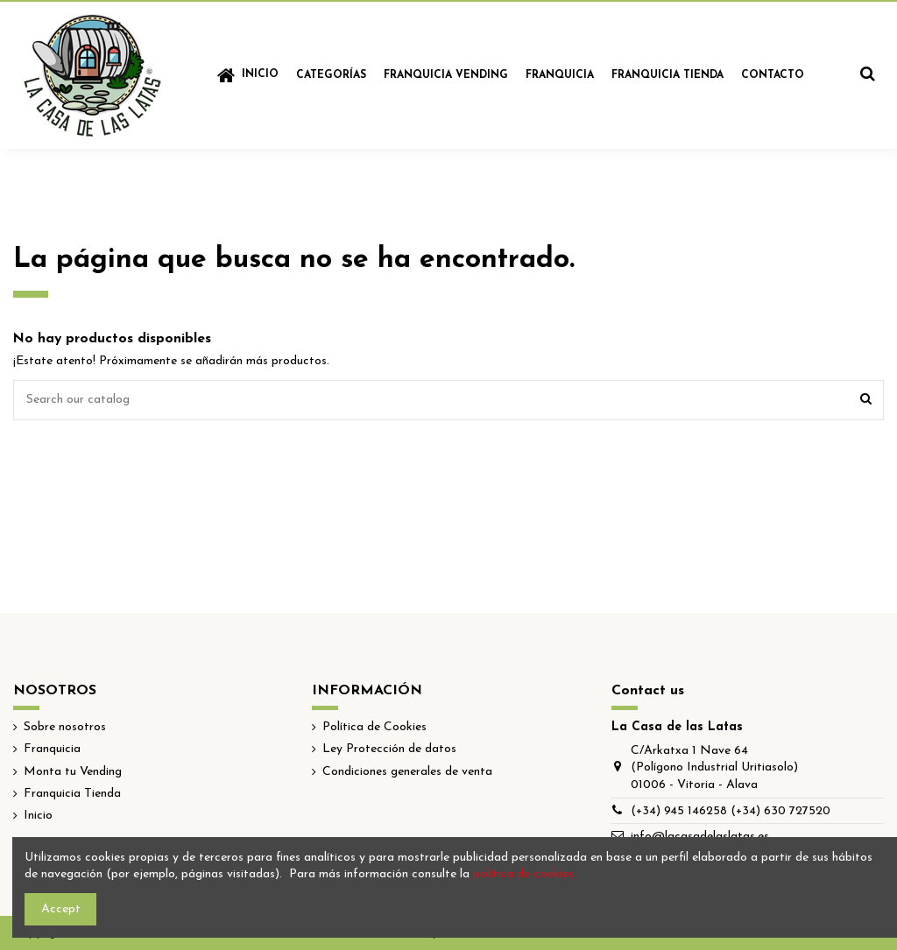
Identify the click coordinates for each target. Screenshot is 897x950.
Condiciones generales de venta (407, 771)
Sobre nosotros (65, 727)
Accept (61, 909)
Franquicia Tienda (72, 793)
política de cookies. (524, 874)
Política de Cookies (374, 727)
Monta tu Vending (73, 771)
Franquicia (52, 749)
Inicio (38, 815)
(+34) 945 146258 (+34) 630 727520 (730, 811)
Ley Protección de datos (389, 749)
